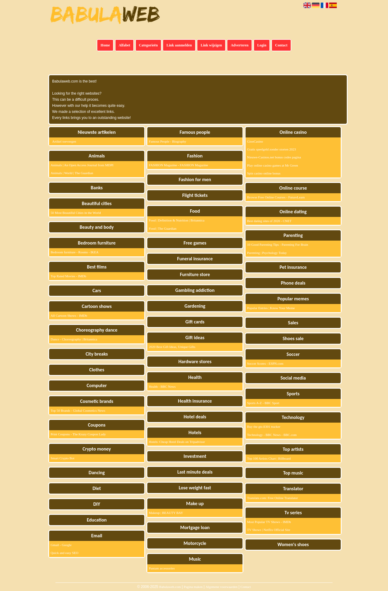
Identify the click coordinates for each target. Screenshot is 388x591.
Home (105, 45)
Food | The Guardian (162, 228)
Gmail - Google (61, 545)
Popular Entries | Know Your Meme (271, 308)
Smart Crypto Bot (62, 458)
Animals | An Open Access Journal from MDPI (82, 165)
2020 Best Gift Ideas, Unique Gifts (172, 347)
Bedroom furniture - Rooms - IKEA (75, 252)
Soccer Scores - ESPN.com (265, 363)
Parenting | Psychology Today (267, 253)
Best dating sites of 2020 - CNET (269, 221)
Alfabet (124, 45)
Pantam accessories (162, 568)
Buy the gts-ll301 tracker (263, 426)
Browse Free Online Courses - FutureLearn (276, 197)
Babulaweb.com (170, 587)
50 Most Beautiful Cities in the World (76, 212)
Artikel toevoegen (64, 141)
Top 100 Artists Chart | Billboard (269, 458)
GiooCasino (255, 141)
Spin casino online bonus (263, 173)
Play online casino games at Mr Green (272, 165)
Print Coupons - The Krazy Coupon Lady (78, 434)
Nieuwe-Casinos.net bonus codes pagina (274, 157)
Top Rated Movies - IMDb (68, 276)
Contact (281, 45)
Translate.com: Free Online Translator (272, 498)
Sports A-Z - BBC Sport (263, 403)
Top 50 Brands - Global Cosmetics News (78, 410)
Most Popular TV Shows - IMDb (269, 522)
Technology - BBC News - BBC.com (272, 435)
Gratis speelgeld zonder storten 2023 (271, 149)
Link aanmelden (179, 45)
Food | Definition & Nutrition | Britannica (176, 220)
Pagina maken (193, 587)
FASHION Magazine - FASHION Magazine (178, 165)
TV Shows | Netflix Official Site (268, 530)
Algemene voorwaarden (221, 587)
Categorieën (148, 45)
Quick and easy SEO (64, 553)
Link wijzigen (211, 45)
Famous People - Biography (167, 141)
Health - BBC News (162, 386)
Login (261, 45)
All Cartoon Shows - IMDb (69, 315)
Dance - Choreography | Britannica (74, 339)
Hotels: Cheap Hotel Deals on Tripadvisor (177, 442)
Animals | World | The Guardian (72, 173)
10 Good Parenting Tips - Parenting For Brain (277, 244)
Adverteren (239, 45)
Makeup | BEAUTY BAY (166, 513)
